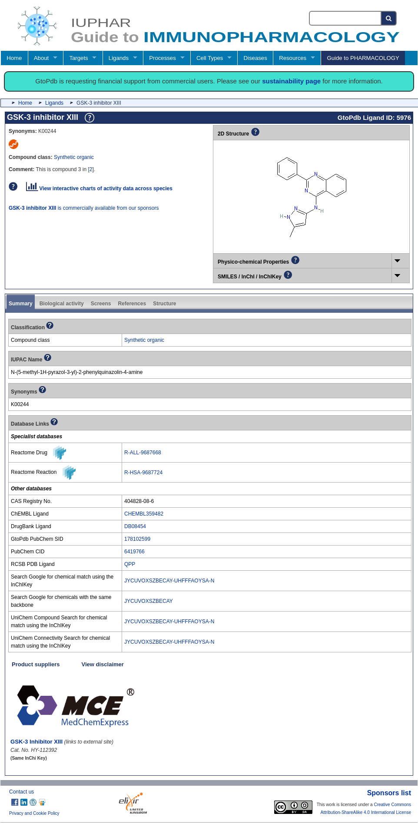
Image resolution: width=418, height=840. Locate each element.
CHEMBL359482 (143, 514)
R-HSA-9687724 (143, 473)
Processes (162, 58)
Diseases (255, 58)
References (132, 304)
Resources (292, 58)
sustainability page (291, 81)
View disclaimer (103, 664)
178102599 (137, 539)
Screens (101, 304)
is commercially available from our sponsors (84, 208)
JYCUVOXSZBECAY (148, 601)
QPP (129, 564)
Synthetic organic (74, 157)
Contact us (21, 792)
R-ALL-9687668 (142, 453)
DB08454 (135, 526)
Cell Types (209, 58)
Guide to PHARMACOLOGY (363, 58)
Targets (78, 58)
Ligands (119, 58)
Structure (164, 304)
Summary (21, 304)
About (41, 58)
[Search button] (389, 18)
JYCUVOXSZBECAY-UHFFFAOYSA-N (169, 581)
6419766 (134, 552)
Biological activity (62, 304)
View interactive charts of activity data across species (99, 188)
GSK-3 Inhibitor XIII (36, 741)
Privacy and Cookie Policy (34, 813)
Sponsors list (389, 793)
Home (14, 58)
